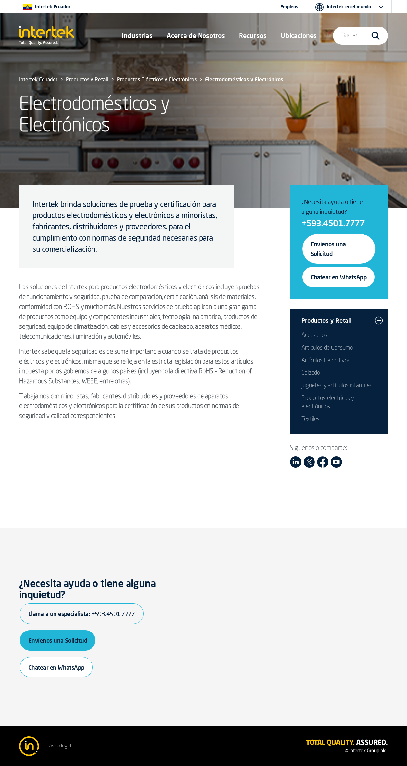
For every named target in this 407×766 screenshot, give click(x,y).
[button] (137, 36)
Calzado (310, 373)
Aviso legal (60, 746)
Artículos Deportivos (325, 361)
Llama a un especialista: (81, 613)
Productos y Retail (326, 320)
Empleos (289, 7)
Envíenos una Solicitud (328, 248)
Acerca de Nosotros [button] (196, 35)
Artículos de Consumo (326, 348)
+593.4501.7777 (333, 223)
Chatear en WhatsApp (338, 277)
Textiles (310, 419)
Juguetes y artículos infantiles (336, 386)
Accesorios (314, 335)
